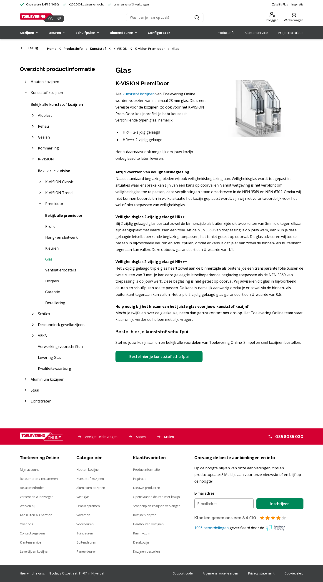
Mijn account (29, 469)
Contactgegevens (32, 533)
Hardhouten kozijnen (148, 524)
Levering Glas (49, 357)
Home (51, 48)
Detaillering (55, 302)
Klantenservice (30, 542)
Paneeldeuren (86, 551)
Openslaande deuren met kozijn (156, 497)
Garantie (52, 291)
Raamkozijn (141, 533)
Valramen (83, 515)
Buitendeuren (86, 542)
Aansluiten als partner (36, 515)
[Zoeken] (164, 17)
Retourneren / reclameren (39, 478)
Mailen (165, 436)
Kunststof (98, 48)
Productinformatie (146, 469)
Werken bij (27, 506)
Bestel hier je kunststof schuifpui (159, 356)
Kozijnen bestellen (146, 551)
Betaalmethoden (32, 488)
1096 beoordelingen (211, 527)
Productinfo (73, 48)
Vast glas (83, 497)
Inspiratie (297, 4)
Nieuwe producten (146, 488)
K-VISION (120, 48)
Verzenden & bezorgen (36, 497)
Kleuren (52, 248)
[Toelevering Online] (42, 17)
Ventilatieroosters (60, 270)
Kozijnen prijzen (144, 515)
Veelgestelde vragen (98, 436)
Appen (137, 436)
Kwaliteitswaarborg (54, 368)
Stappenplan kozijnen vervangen (156, 506)
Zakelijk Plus (280, 4)
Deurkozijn (141, 542)
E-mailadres (204, 493)
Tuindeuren (84, 533)
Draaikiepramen (88, 506)
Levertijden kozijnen (34, 551)
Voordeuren (85, 524)
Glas (175, 48)
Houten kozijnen (88, 469)
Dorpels (52, 280)
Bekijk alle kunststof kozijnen (57, 104)
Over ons (26, 524)
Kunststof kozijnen (90, 478)
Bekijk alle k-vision (54, 170)
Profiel (50, 226)
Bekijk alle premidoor (64, 215)
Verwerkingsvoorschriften (60, 346)
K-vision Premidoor (150, 48)
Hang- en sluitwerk (61, 237)
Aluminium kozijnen (90, 488)
